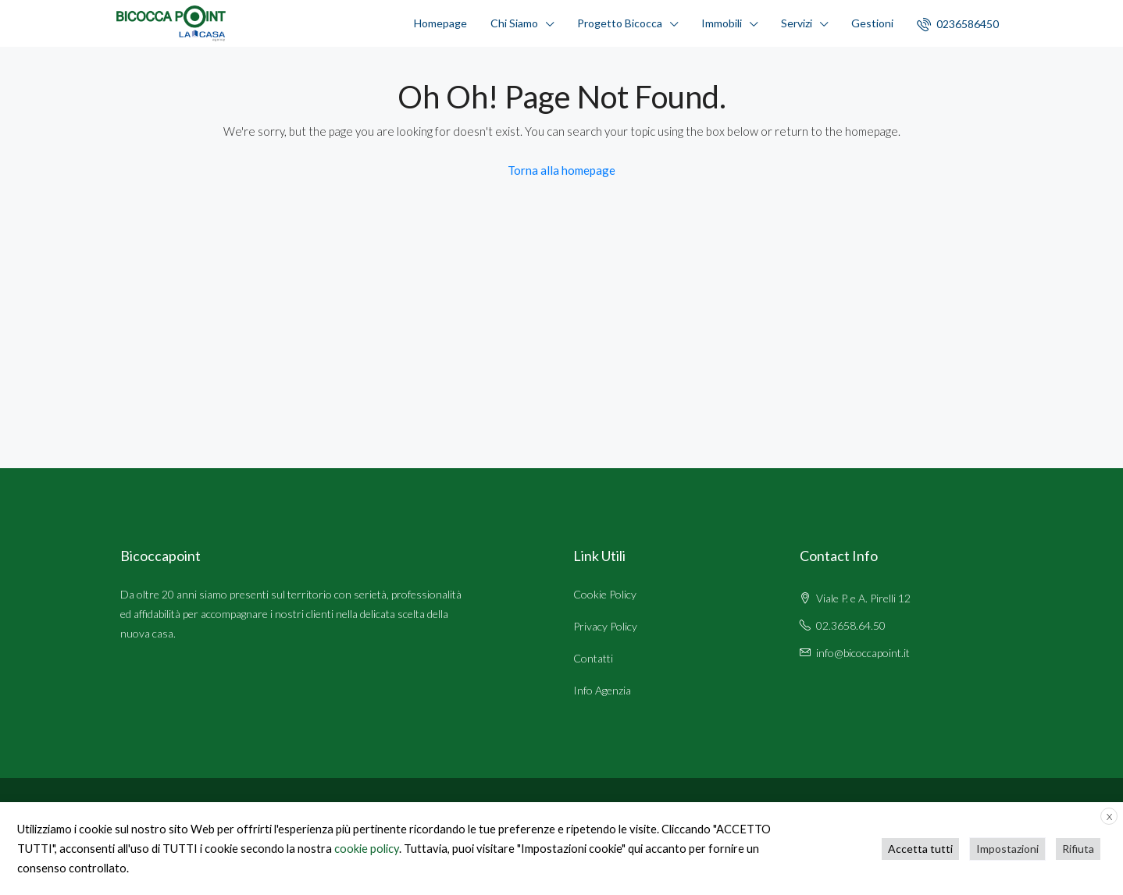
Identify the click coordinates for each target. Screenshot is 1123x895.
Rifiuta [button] (1078, 848)
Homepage (440, 23)
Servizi (796, 23)
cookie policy (366, 848)
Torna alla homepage (561, 170)
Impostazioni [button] (1007, 848)
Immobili (721, 23)
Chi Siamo (514, 23)
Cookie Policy (604, 594)
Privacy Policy (605, 626)
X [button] (1109, 816)
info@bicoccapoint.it (863, 652)
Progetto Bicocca (619, 23)
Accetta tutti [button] (920, 848)
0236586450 (958, 24)
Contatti (593, 658)
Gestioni (872, 23)
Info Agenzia (602, 690)
